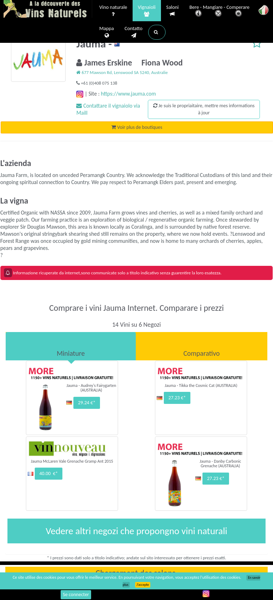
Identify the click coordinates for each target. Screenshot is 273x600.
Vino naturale (113, 11)
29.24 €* (86, 403)
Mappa (106, 32)
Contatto (133, 32)
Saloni (172, 11)
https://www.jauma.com (128, 93)
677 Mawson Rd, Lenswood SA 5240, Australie (122, 72)
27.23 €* (177, 398)
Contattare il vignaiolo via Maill (108, 109)
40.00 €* (48, 473)
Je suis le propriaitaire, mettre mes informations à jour (204, 109)
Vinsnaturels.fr (48, 9)
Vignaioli (147, 11)
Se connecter (76, 595)
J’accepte (142, 585)
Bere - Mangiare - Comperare (219, 11)
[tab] (71, 346)
